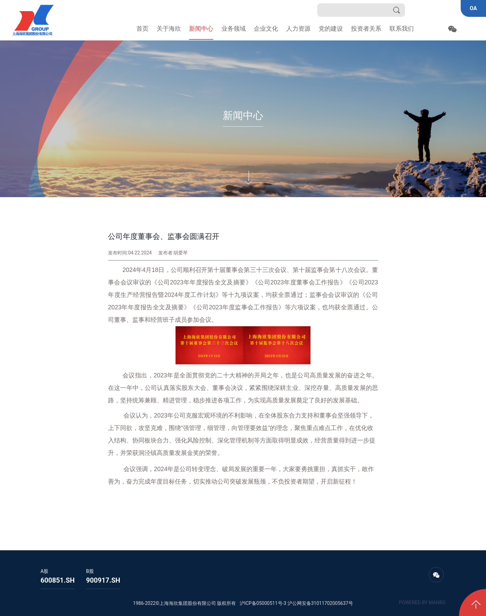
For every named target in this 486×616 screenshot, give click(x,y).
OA (473, 8)
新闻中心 (201, 28)
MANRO (437, 602)
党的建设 (331, 28)
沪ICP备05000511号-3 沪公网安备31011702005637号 (296, 603)
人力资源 (298, 28)
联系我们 (401, 28)
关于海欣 (169, 28)
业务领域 (233, 28)
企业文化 (266, 28)
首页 (142, 28)
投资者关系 (366, 28)
